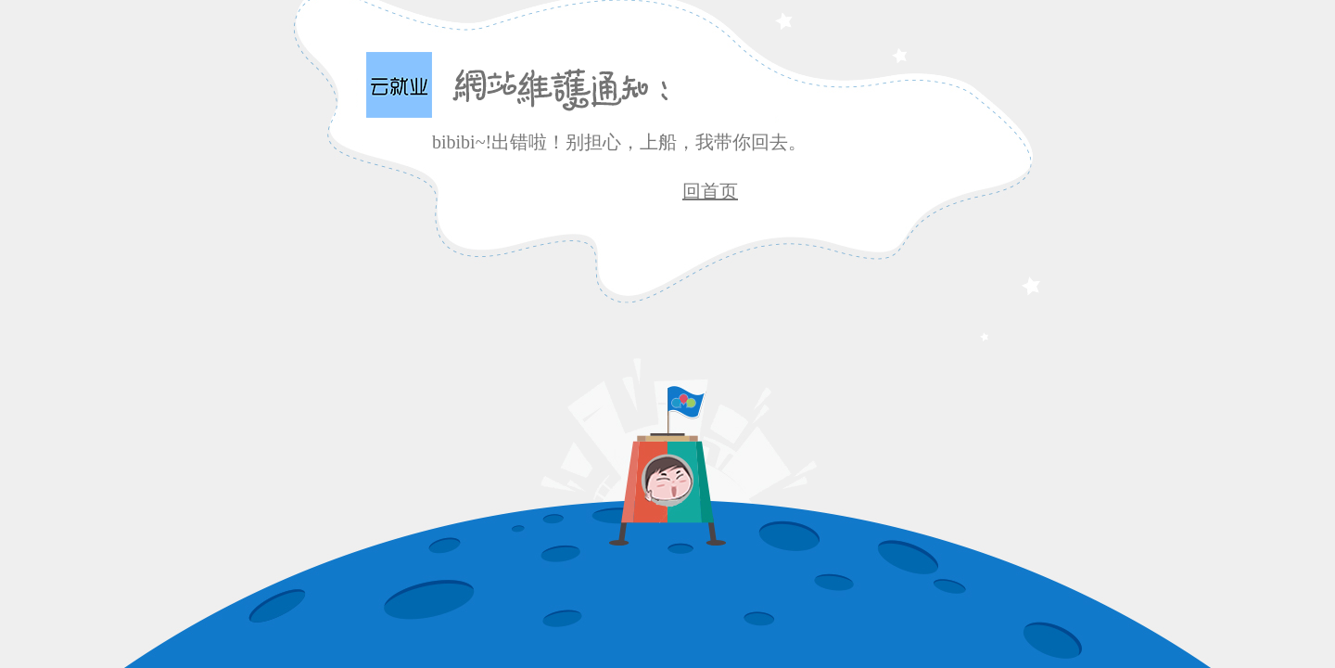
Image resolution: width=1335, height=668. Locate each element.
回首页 (710, 191)
